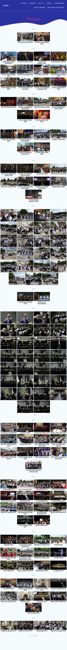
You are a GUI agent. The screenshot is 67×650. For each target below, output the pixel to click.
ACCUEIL (24, 3)
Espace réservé (39, 7)
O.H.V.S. (40, 3)
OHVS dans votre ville (55, 7)
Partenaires (59, 3)
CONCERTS (32, 3)
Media (49, 3)
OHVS (6, 5)
